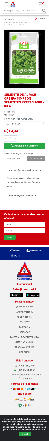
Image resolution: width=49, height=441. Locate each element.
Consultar (36, 158)
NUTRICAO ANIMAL (24, 342)
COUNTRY (25, 322)
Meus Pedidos (34, 251)
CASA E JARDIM (24, 317)
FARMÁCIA (24, 327)
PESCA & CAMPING (24, 347)
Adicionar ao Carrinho (24, 145)
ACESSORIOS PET (24, 307)
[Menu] (6, 4)
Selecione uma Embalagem (18, 119)
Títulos (15, 256)
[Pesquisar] (44, 10)
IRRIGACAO (24, 332)
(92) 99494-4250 (24, 370)
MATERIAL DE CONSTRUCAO (24, 337)
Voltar (40, 18)
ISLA (12, 115)
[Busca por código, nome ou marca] (21, 10)
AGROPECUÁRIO (24, 312)
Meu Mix (15, 251)
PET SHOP (24, 352)
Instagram (25, 378)
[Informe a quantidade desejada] (10, 138)
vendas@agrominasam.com (24, 374)
